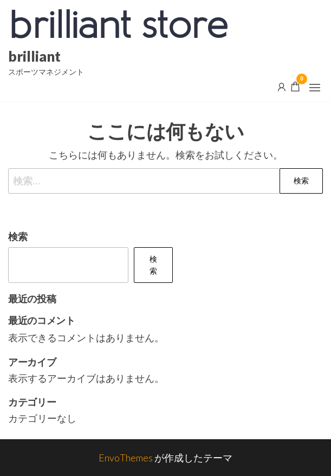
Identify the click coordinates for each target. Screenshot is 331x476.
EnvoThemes (126, 458)
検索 (18, 236)
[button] (314, 87)
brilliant (34, 56)
